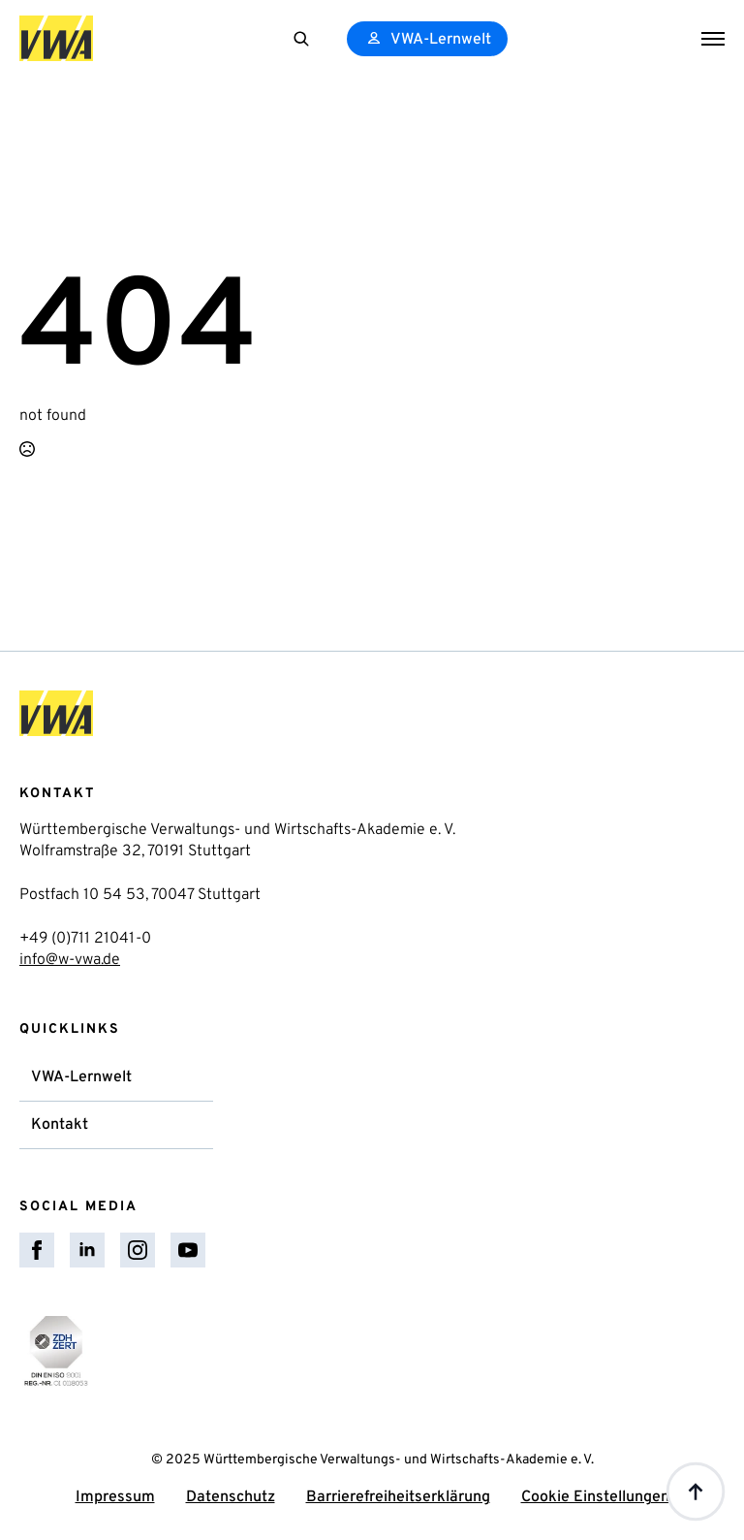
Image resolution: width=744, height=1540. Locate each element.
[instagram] (137, 1250)
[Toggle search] (301, 38)
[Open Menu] (713, 38)
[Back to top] (695, 1491)
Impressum (115, 1497)
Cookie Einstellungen (595, 1497)
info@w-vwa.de (69, 960)
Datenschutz (230, 1497)
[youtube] (187, 1250)
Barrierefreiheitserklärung (398, 1497)
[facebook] (36, 1250)
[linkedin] (87, 1250)
